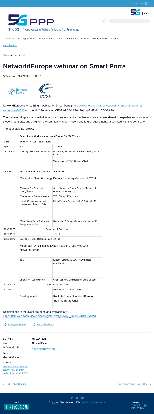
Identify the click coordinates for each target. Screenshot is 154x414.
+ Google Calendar (17, 324)
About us (10, 38)
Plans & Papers (45, 38)
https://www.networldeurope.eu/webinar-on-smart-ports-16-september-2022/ (15, 369)
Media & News (100, 38)
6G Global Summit (16, 384)
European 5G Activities (78, 38)
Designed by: (138, 405)
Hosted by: (16, 405)
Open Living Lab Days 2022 (132, 384)
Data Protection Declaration (93, 402)
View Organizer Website (43, 349)
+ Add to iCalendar (45, 324)
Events (60, 38)
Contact (115, 38)
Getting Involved (26, 38)
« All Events (10, 45)
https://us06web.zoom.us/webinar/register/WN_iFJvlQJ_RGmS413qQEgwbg (49, 316)
